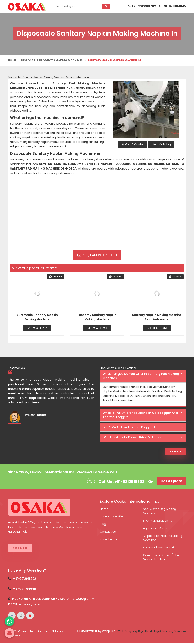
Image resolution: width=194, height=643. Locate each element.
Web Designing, (128, 631)
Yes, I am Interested (97, 255)
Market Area (108, 539)
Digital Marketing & (149, 631)
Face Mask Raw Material (159, 547)
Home (12, 60)
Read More (20, 548)
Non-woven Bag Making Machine (159, 511)
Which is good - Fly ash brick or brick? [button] (132, 437)
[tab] (143, 376)
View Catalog (161, 144)
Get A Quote (132, 144)
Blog (103, 524)
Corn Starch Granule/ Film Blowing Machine (161, 557)
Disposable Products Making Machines (52, 60)
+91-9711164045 (172, 6)
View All (175, 451)
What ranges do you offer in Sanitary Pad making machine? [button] (141, 376)
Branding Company (174, 631)
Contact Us (108, 532)
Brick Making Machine (157, 521)
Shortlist (55, 276)
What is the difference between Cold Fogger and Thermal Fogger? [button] (140, 415)
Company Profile (111, 516)
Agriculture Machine (157, 528)
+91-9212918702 (142, 6)
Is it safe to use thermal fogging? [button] (129, 427)
